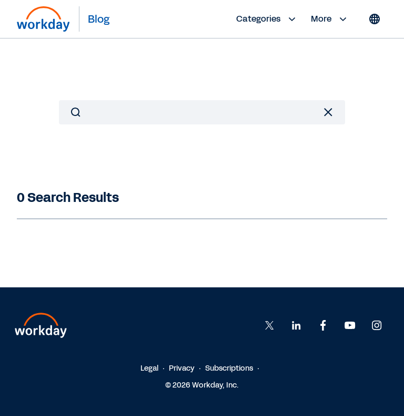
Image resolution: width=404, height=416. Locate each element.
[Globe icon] (374, 19)
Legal (149, 368)
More (330, 19)
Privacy (182, 368)
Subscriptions (229, 368)
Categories (267, 19)
